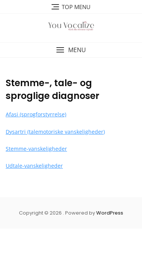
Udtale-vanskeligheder (34, 165)
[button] (71, 50)
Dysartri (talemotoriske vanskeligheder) (55, 131)
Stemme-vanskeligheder (36, 148)
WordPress (109, 212)
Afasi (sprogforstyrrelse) (36, 114)
